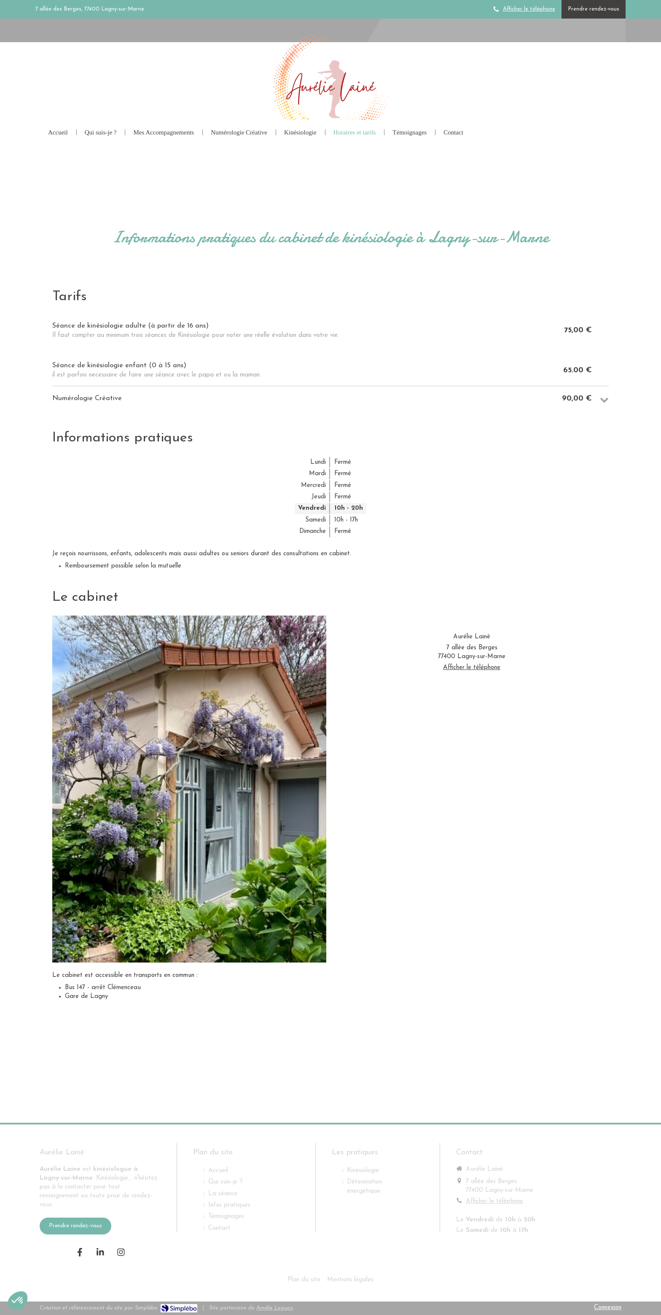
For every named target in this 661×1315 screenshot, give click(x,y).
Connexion (607, 1307)
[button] (18, 1301)
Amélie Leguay (274, 1308)
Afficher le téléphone (529, 9)
